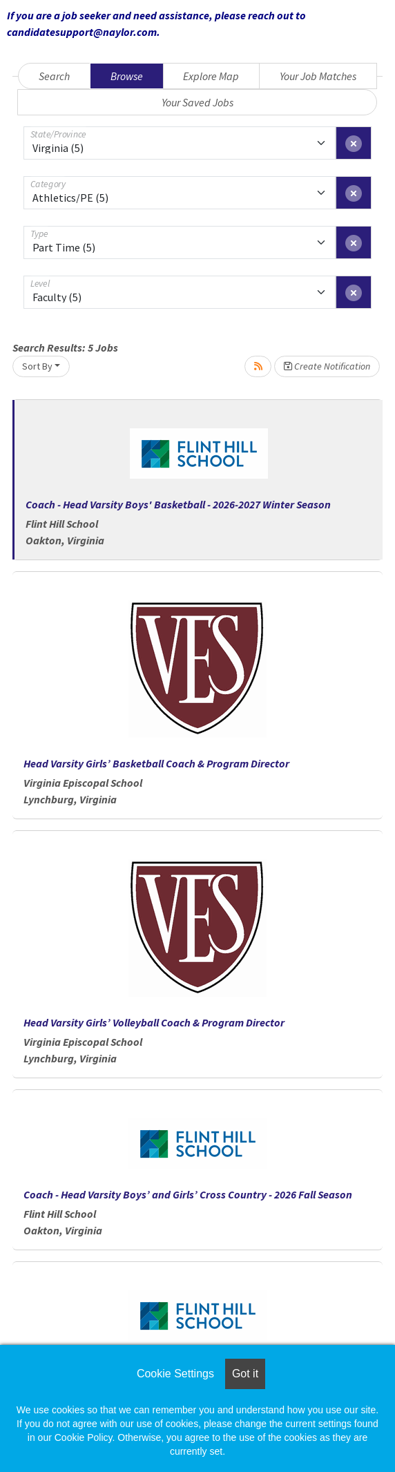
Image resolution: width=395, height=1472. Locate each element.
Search (54, 76)
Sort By (37, 366)
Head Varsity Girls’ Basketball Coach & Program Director (156, 763)
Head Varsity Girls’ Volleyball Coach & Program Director (154, 1022)
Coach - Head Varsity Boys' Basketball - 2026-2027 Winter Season (178, 504)
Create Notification (327, 366)
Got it (245, 1373)
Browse (126, 76)
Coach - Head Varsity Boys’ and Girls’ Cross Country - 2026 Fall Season (187, 1194)
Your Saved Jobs (197, 102)
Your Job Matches (318, 76)
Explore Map (211, 76)
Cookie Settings (175, 1373)
